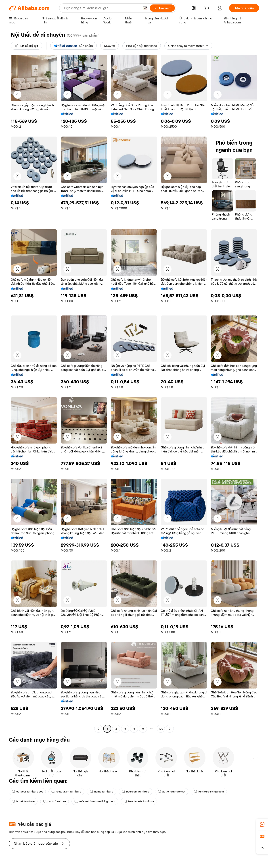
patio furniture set (171, 791)
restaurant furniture (66, 791)
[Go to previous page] (98, 729)
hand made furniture (139, 801)
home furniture (101, 791)
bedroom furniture (135, 791)
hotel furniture (23, 801)
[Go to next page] (170, 729)
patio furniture (54, 801)
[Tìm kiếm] (162, 8)
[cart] (207, 8)
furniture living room (209, 791)
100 (161, 728)
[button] (145, 8)
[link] (262, 824)
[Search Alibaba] (101, 8)
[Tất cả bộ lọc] (26, 46)
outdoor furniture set (27, 791)
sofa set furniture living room (94, 801)
